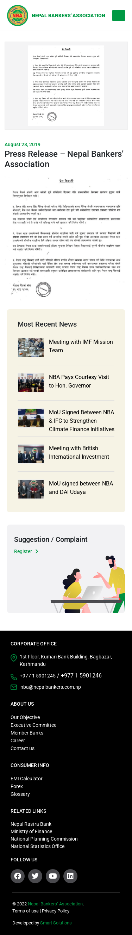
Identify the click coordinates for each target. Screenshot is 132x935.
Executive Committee (33, 725)
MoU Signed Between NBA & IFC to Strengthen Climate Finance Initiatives (81, 421)
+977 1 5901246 (81, 675)
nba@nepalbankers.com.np (50, 687)
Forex (17, 786)
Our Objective (25, 717)
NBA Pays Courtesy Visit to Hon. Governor (79, 381)
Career (18, 740)
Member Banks (27, 733)
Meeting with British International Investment (79, 452)
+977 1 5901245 (38, 676)
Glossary (20, 794)
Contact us (22, 748)
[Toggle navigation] (118, 15)
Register (23, 551)
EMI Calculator (27, 778)
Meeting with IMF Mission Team (81, 346)
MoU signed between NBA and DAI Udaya (81, 487)
